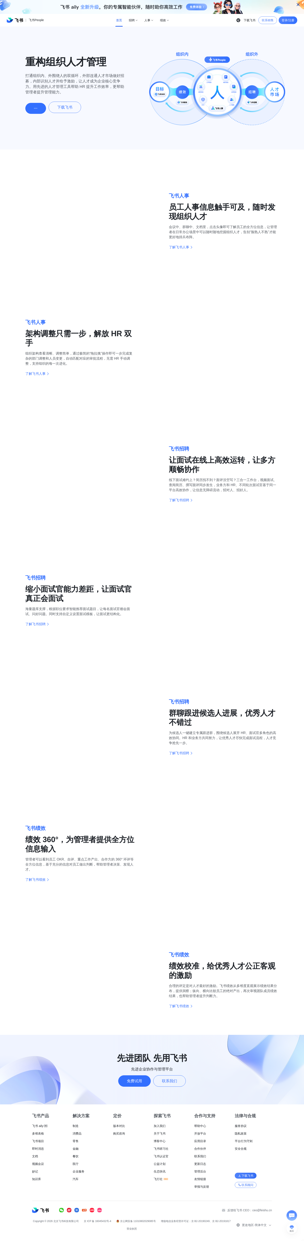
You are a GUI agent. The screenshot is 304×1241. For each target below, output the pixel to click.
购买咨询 (41, 107)
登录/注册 (288, 20)
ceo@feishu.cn (262, 1210)
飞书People (36, 20)
